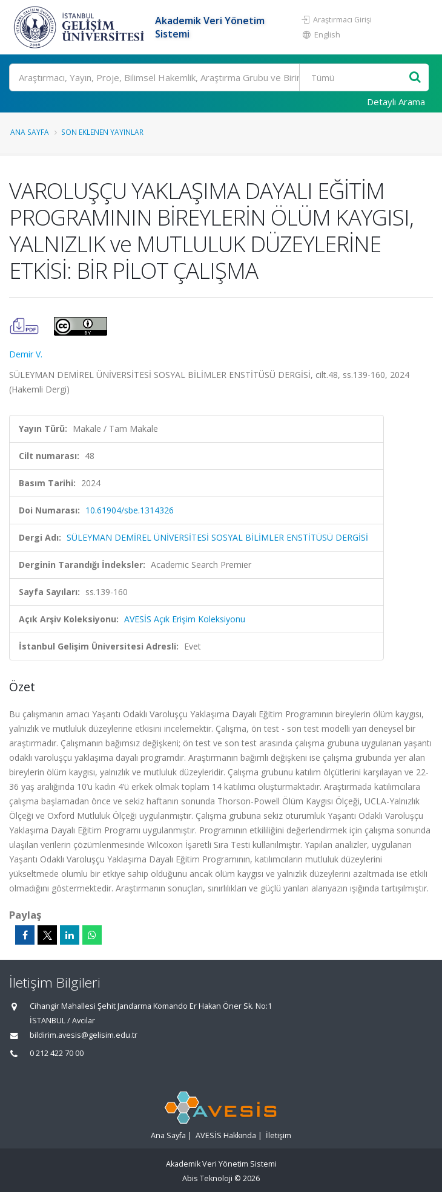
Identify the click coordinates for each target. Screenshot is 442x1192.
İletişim (278, 1135)
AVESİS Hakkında (226, 1135)
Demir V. (25, 354)
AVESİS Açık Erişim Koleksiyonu (184, 619)
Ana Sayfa (29, 132)
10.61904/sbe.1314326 (129, 510)
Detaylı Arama (396, 102)
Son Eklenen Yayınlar (102, 132)
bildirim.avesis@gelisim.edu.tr (83, 1035)
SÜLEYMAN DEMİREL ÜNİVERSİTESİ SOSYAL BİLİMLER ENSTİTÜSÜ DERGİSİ (217, 537)
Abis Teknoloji (207, 1178)
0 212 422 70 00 (57, 1053)
